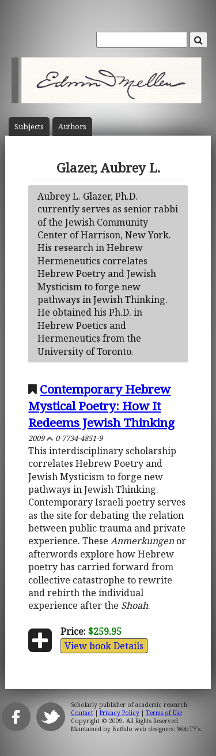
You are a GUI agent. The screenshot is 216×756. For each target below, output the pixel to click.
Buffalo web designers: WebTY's (156, 729)
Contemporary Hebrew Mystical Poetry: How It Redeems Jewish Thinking (101, 406)
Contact (82, 713)
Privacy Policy (119, 713)
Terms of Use (164, 713)
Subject (29, 126)
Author (72, 126)
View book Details (104, 645)
